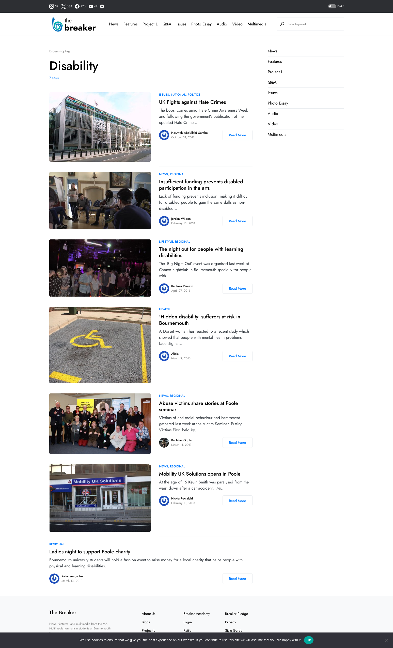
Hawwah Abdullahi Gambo (189, 132)
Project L (275, 72)
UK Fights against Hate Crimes (192, 102)
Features (275, 61)
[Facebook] (80, 6)
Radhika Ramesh (182, 286)
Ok (309, 640)
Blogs (146, 622)
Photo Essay (278, 103)
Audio (273, 113)
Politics (194, 94)
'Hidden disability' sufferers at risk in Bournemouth (199, 320)
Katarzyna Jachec (72, 576)
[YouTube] (92, 6)
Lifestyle (166, 241)
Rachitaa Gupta (181, 440)
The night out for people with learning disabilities (201, 252)
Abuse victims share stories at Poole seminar (198, 406)
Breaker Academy (196, 613)
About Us (148, 613)
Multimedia (277, 134)
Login (187, 622)
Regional (177, 174)
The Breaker (62, 612)
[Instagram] (53, 6)
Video (273, 124)
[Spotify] (102, 6)
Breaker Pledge (236, 613)
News (163, 174)
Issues (164, 94)
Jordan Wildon (181, 218)
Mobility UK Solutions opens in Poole (200, 474)
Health (164, 309)
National (178, 94)
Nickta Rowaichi (182, 498)
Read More (237, 135)
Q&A (272, 82)
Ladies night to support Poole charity (89, 552)
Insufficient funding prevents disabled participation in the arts (201, 185)
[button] (335, 6)
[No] (386, 640)
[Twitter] (66, 6)
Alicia (175, 353)
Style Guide (233, 630)
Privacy (230, 622)
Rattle (187, 630)
